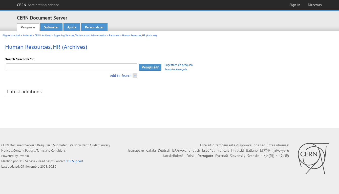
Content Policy (23, 150)
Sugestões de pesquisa (179, 65)
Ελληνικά (179, 150)
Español (208, 150)
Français (223, 150)
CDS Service (26, 161)
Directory (315, 5)
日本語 (265, 150)
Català (151, 150)
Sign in (294, 5)
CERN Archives (43, 35)
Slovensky (237, 155)
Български (136, 150)
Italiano (252, 150)
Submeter (51, 27)
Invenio (23, 156)
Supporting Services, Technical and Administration (79, 35)
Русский (221, 155)
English (194, 150)
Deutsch (164, 150)
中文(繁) (282, 155)
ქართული (280, 150)
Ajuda (71, 27)
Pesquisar (28, 27)
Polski (191, 155)
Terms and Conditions (51, 150)
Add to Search (121, 75)
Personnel (114, 35)
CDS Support (74, 161)
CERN (38, 5)
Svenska (253, 155)
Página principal (11, 35)
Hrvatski (237, 150)
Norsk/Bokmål (173, 155)
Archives (27, 35)
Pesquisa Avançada (176, 69)
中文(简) (268, 155)
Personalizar (94, 27)
